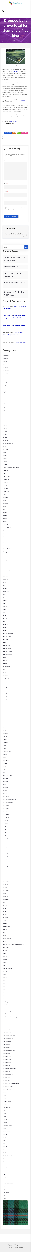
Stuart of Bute (6, 1132)
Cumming (5, 489)
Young (4, 1198)
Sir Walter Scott (7, 1108)
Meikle (4, 908)
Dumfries (5, 516)
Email (6, 192)
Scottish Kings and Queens (9, 1050)
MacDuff (5, 812)
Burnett (5, 434)
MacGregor (6, 818)
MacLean (5, 845)
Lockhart (5, 763)
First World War (6, 549)
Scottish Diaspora (7, 1029)
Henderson (5, 624)
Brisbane (5, 413)
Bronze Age (6, 416)
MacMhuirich (6, 857)
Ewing (4, 537)
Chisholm (5, 464)
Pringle (4, 975)
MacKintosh (6, 836)
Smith (4, 1114)
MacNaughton (6, 866)
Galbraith (5, 573)
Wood (4, 1195)
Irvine (4, 682)
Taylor (4, 1150)
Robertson (5, 990)
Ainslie (4, 365)
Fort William (6, 561)
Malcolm (5, 893)
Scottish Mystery (7, 1056)
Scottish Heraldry (7, 1041)
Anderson (5, 377)
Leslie (4, 748)
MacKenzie (6, 830)
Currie (4, 495)
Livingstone (6, 760)
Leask (4, 745)
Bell (4, 404)
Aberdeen (5, 359)
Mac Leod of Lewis (7, 775)
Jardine (4, 712)
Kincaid (5, 730)
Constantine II (6, 476)
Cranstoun (5, 483)
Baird (4, 395)
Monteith (5, 923)
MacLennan (6, 851)
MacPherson (6, 881)
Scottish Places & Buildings (9, 1068)
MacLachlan (6, 839)
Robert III (5, 987)
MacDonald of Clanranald (9, 800)
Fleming (5, 552)
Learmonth (6, 742)
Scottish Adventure (8, 1023)
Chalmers (5, 458)
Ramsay (5, 978)
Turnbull (5, 1168)
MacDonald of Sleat (8, 803)
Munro (4, 932)
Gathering (5, 576)
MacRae (5, 887)
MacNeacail (6, 869)
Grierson (5, 606)
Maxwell (5, 905)
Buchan (5, 425)
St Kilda (5, 1120)
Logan (4, 766)
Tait (4, 1141)
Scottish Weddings (7, 1086)
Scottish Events (7, 1032)
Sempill (5, 1093)
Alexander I (6, 368)
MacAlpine (5, 781)
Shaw (4, 1099)
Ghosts (4, 582)
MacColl (5, 794)
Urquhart (5, 1174)
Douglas (5, 513)
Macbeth (5, 791)
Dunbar (5, 519)
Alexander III (6, 371)
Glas (4, 585)
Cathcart (5, 455)
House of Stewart (8, 132)
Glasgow (5, 588)
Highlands (5, 640)
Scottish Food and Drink (9, 1035)
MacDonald (6, 797)
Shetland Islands (7, 1102)
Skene (4, 1111)
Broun (4, 419)
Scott (4, 1020)
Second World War (7, 1090)
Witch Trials (6, 1192)
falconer (5, 540)
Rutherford (6, 1005)
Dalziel (4, 501)
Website (6, 200)
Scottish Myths (7, 1059)
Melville (5, 911)
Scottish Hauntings (8, 1038)
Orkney (5, 960)
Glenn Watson (7, 316)
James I (14, 132)
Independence (6, 667)
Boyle (4, 410)
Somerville (5, 1117)
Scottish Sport (6, 1077)
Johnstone (5, 715)
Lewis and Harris (7, 751)
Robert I (5, 981)
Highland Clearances (8, 634)
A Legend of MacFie (11, 267)
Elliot (4, 531)
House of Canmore (7, 652)
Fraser (4, 567)
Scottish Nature (7, 1062)
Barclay (4, 401)
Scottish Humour (7, 1047)
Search (26, 247)
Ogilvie (4, 954)
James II (18, 132)
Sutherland (6, 1135)
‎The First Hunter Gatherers (9, 1156)
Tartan (4, 1144)
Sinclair (4, 1105)
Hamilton (5, 615)
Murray (4, 936)
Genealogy (6, 579)
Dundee (5, 522)
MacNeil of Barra (7, 875)
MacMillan (5, 860)
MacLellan (5, 848)
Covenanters (6, 479)
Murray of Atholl (7, 939)
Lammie (5, 736)
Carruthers (5, 449)
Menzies (5, 914)
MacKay (5, 827)
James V (5, 706)
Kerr (4, 724)
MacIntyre (5, 824)
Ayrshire (5, 389)
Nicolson (5, 951)
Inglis (4, 670)
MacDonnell (6, 806)
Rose (4, 993)
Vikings (4, 1177)
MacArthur (5, 785)
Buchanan (5, 428)
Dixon (4, 507)
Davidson (5, 504)
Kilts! (4, 727)
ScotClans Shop (7, 1011)
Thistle (4, 1159)
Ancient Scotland (7, 374)
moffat (4, 920)
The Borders (6, 1153)
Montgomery (6, 926)
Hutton (5, 664)
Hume (4, 658)
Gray (4, 603)
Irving (4, 685)
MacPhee (5, 878)
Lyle (4, 769)
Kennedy (5, 721)
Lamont (5, 739)
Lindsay (5, 754)
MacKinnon (6, 833)
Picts (4, 966)
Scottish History (7, 1044)
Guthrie (5, 612)
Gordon (5, 594)
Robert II (5, 984)
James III (5, 700)
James (23, 100)
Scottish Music (6, 1053)
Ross (4, 996)
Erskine (4, 534)
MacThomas (6, 890)
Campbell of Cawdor (8, 443)
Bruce (4, 422)
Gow (4, 597)
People (5, 963)
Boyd (4, 407)
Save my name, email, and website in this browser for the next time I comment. (15, 210)
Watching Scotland (8, 1183)
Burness (5, 431)
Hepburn (5, 627)
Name (6, 184)
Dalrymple (5, 498)
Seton (4, 1096)
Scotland (5, 1014)
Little (4, 757)
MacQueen (6, 884)
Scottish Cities (6, 1026)
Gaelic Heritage (7, 570)
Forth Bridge (6, 564)
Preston (5, 972)
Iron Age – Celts (7, 679)
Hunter (4, 661)
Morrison (5, 929)
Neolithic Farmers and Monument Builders (13, 945)
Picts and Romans (7, 969)
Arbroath (5, 383)
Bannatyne (5, 398)
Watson (5, 1186)
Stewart (5, 1123)
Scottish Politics (7, 1071)
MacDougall (6, 809)
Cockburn (5, 473)
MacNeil (5, 872)
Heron (4, 630)
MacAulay (5, 788)
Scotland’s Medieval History (10, 1017)
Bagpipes (5, 392)
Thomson (5, 1162)
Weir (4, 1189)
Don (4, 510)
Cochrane (5, 470)
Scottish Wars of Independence (11, 1083)
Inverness (5, 676)
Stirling (4, 1129)
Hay (4, 621)
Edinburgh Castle (7, 528)
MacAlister (5, 778)
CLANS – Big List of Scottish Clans (11, 467)
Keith (4, 718)
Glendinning (6, 591)
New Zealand (6, 948)
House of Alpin (6, 646)
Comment (7, 161)
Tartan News (6, 1147)
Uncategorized (6, 1171)
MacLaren (5, 842)
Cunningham (6, 492)
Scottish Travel (6, 1080)
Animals (5, 380)
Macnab (5, 863)
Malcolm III (5, 896)
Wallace (5, 1180)
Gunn (4, 609)
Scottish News (25, 132)
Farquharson (6, 543)
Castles (4, 452)
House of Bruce (7, 649)
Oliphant (5, 957)
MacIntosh (5, 821)
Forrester (5, 558)
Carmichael (5, 446)
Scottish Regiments (8, 1074)
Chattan (5, 461)
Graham (5, 600)
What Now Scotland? (20, 342)
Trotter (5, 1165)
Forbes (4, 555)
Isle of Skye (6, 688)
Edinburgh (5, 525)
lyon (4, 772)
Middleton (5, 917)
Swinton (5, 1138)
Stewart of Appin (7, 1126)
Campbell (5, 440)
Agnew (5, 362)
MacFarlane (6, 815)
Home (4, 643)
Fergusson (5, 546)
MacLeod (5, 854)
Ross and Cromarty (7, 999)
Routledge (5, 1002)
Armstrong (5, 386)
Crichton (5, 486)
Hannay (5, 618)
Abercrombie (6, 356)
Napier (4, 942)
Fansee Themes (19, 1248)
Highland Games (7, 637)
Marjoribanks (6, 899)
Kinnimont (5, 733)
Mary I (4, 902)
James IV (5, 703)
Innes (4, 673)
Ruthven (5, 1008)
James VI (5, 709)
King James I (16, 72)
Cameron (5, 437)
